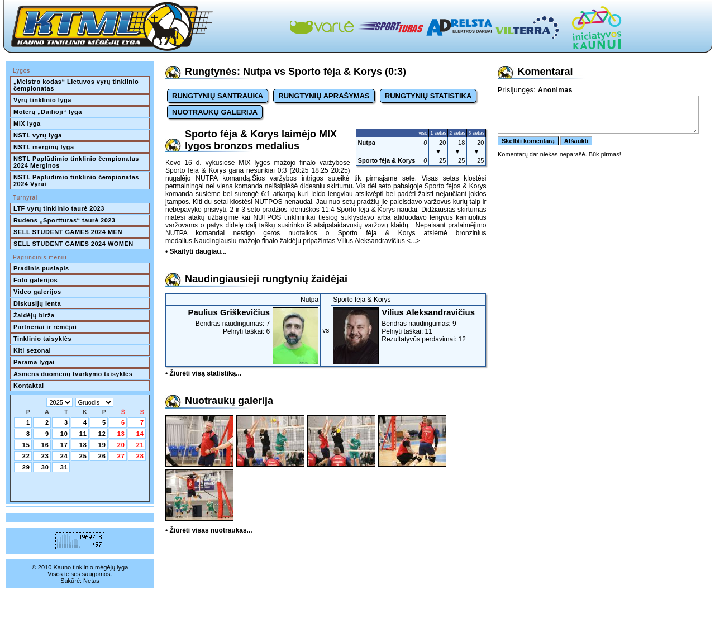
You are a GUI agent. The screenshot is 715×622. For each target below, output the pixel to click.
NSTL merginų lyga (43, 147)
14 (140, 433)
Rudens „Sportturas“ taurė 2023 (64, 220)
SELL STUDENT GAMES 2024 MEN (67, 232)
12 (102, 433)
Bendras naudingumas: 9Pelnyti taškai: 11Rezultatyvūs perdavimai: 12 (408, 325)
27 (121, 456)
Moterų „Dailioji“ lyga (47, 111)
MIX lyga (27, 123)
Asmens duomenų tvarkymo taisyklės (72, 374)
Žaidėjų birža (34, 315)
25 (83, 456)
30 (45, 467)
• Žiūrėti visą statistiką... (203, 373)
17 (64, 444)
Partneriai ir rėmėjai (45, 327)
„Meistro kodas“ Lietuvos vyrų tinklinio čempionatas (77, 85)
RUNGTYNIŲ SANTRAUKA (217, 96)
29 (26, 467)
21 (140, 444)
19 (102, 444)
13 (121, 433)
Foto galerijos (35, 280)
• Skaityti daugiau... (196, 251)
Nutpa (366, 142)
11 (83, 433)
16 (45, 444)
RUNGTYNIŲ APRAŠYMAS (323, 96)
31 (64, 467)
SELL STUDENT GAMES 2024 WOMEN (73, 243)
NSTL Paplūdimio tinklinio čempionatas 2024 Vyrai (77, 180)
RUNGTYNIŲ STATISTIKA (428, 96)
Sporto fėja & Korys (387, 160)
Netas (91, 580)
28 (140, 456)
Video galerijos (37, 291)
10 (64, 433)
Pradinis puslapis (41, 268)
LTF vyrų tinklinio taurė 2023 (58, 208)
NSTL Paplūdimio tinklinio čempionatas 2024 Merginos (77, 162)
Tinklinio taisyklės (42, 338)
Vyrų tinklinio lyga (42, 100)
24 (64, 456)
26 (102, 456)
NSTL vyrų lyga (37, 135)
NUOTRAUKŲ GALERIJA (215, 112)
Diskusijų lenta (37, 303)
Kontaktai (28, 385)
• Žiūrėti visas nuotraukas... (208, 530)
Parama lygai (34, 362)
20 (121, 444)
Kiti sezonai (32, 350)
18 (83, 444)
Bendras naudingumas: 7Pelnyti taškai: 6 (243, 321)
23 (45, 456)
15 (26, 444)
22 (26, 456)
